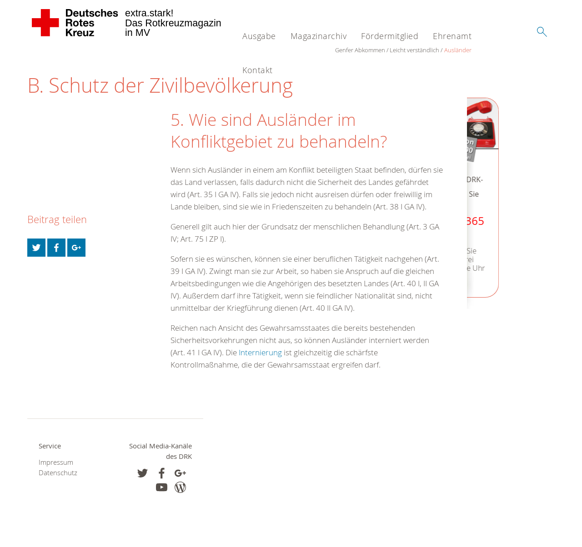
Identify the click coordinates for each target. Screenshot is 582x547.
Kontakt (257, 70)
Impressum (56, 462)
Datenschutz (58, 472)
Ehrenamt (452, 35)
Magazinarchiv (319, 35)
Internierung (260, 352)
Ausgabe (259, 35)
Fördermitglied (389, 35)
